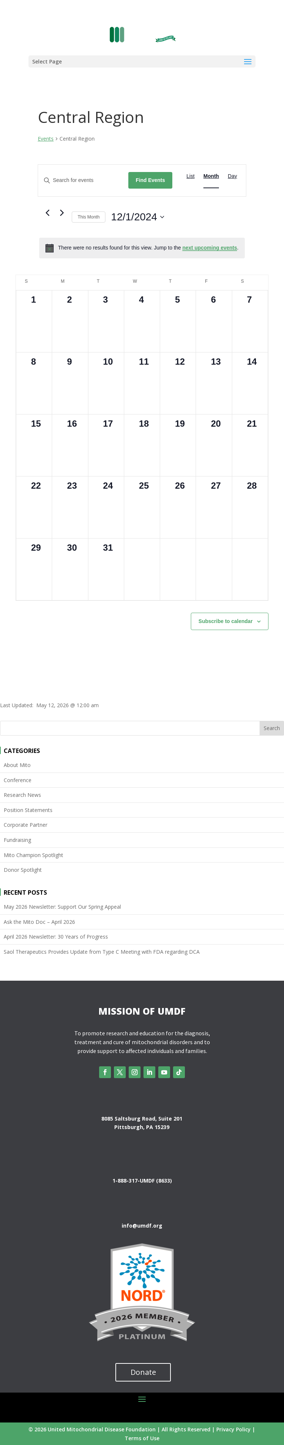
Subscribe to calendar (226, 621)
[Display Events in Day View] (232, 176)
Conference (17, 780)
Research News (22, 794)
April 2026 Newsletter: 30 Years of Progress (56, 936)
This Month (88, 217)
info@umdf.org (142, 1225)
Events (46, 138)
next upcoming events (209, 248)
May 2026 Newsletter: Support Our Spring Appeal (62, 906)
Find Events (150, 180)
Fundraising (17, 839)
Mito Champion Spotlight (33, 855)
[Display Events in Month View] (211, 176)
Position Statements (28, 809)
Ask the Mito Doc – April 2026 (39, 921)
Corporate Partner (25, 824)
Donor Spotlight (23, 869)
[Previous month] (47, 213)
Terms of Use (142, 1438)
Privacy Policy (233, 1429)
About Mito (17, 764)
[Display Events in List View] (190, 176)
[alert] (142, 248)
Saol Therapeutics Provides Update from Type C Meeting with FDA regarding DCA (102, 951)
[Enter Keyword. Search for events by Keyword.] (83, 180)
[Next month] (61, 213)
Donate (143, 1372)
